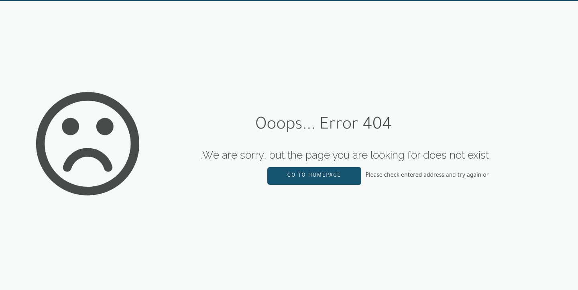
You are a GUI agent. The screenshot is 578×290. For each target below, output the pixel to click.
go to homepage (314, 176)
